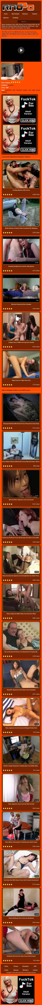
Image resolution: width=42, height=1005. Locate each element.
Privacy (16, 966)
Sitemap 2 (25, 970)
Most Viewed (15, 14)
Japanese (6, 17)
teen (14, 90)
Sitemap (16, 970)
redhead (4, 92)
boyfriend (8, 90)
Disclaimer (25, 966)
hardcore (19, 90)
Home (6, 14)
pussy (38, 90)
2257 (35, 966)
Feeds (6, 970)
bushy (25, 90)
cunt (29, 90)
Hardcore (25, 14)
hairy (33, 90)
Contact (35, 970)
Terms (6, 966)
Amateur (34, 14)
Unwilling (15, 17)
